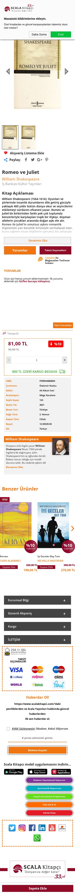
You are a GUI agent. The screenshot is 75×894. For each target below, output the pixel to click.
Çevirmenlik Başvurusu (49, 788)
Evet (61, 34)
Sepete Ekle (38, 888)
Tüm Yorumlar (63, 325)
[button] (72, 528)
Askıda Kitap (49, 812)
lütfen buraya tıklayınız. (34, 281)
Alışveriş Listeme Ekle (24, 153)
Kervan (4, 556)
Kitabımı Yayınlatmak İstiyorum (49, 780)
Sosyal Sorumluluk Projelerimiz (49, 796)
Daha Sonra (39, 34)
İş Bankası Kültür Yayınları (21, 183)
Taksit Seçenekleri (55, 250)
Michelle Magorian (50, 560)
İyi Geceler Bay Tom (49, 556)
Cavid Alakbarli (10, 560)
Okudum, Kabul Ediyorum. (38, 729)
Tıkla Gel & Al (49, 804)
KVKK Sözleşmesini (23, 728)
